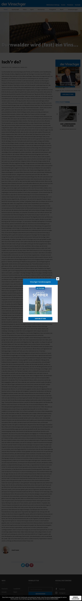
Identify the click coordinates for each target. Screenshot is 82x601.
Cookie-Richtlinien (55, 597)
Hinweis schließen (75, 598)
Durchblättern (40, 319)
